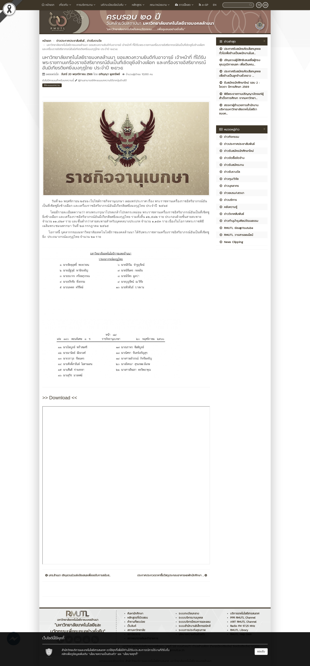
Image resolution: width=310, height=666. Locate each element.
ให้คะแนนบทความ (52, 85)
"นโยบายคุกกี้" (130, 654)
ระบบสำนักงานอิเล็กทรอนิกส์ (194, 626)
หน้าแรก (48, 5)
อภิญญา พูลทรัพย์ (109, 74)
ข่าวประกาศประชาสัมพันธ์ (237, 144)
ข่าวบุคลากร (229, 185)
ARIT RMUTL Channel (243, 622)
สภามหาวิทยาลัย (136, 630)
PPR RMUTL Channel (242, 618)
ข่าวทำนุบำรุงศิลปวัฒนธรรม (238, 220)
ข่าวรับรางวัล (229, 171)
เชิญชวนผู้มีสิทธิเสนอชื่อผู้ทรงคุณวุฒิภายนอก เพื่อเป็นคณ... (239, 62)
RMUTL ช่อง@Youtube (236, 228)
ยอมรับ (261, 651)
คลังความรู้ (228, 207)
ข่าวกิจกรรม (229, 136)
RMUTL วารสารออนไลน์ (236, 234)
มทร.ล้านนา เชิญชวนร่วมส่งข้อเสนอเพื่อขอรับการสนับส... (77, 575)
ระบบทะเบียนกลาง (189, 613)
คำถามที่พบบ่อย (136, 622)
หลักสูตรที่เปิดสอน (137, 618)
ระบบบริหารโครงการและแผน (194, 622)
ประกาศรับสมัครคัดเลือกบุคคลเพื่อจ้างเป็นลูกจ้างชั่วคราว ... (240, 73)
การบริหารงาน (86, 5)
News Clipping (231, 242)
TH (259, 5)
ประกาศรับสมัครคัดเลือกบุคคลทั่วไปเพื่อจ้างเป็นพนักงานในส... (240, 50)
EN (214, 5)
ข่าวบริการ (228, 199)
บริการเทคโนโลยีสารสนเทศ (244, 613)
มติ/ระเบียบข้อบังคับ (114, 5)
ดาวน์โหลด (184, 5)
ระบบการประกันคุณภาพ (192, 630)
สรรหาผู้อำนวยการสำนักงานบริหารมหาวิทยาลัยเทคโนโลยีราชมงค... (238, 109)
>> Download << (59, 397)
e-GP (203, 5)
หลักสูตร (138, 5)
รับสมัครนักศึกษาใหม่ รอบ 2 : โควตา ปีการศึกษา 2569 (239, 84)
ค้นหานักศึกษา (135, 613)
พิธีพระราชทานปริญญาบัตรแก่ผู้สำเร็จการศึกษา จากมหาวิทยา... (241, 96)
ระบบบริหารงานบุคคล (191, 618)
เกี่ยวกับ (65, 5)
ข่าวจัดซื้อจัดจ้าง (231, 158)
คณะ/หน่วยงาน (160, 5)
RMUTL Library (239, 630)
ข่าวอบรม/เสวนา (231, 193)
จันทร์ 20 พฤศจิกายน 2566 (77, 74)
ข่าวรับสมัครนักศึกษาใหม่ (236, 150)
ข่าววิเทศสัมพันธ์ (231, 214)
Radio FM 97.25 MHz (242, 626)
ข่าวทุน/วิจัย (229, 179)
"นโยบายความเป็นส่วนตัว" (103, 654)
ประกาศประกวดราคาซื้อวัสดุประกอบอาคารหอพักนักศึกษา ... (172, 575)
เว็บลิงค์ (131, 626)
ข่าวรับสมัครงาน (231, 164)
